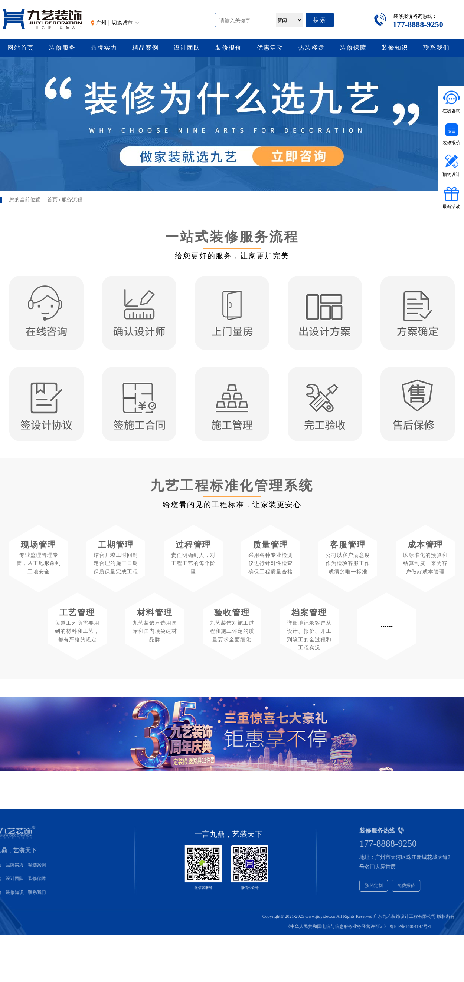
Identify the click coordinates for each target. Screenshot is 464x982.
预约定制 (400, 885)
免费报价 (432, 885)
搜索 (320, 20)
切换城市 (122, 23)
